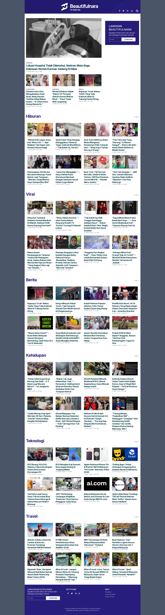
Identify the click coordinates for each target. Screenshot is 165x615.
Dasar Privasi (109, 597)
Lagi (136, 117)
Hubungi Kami (110, 594)
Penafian (108, 592)
